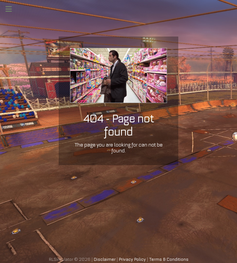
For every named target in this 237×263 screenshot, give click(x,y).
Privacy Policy (132, 259)
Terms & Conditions (169, 259)
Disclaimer (105, 259)
